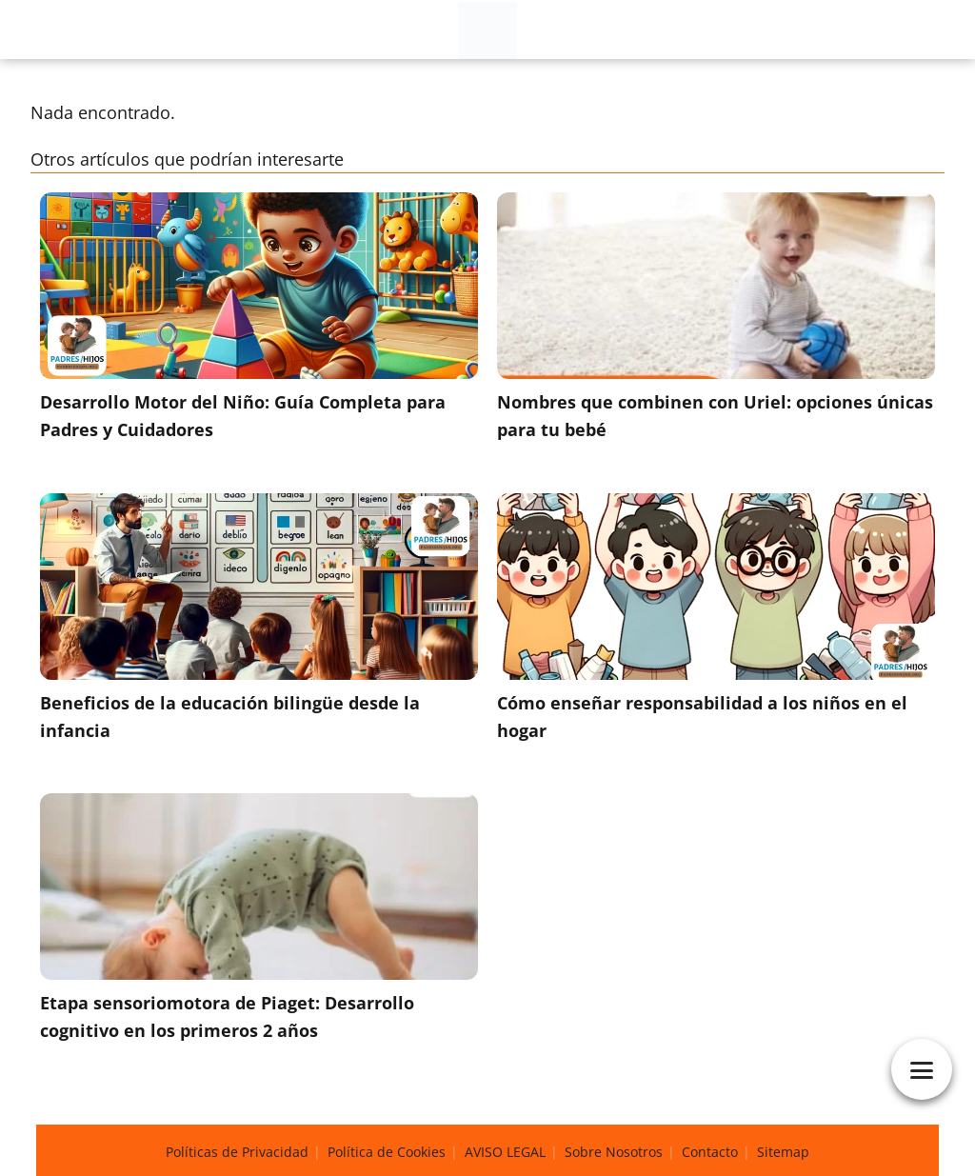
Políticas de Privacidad (237, 1152)
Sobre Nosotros (614, 1152)
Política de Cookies (387, 1152)
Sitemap (783, 1152)
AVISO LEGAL (505, 1152)
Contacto (710, 1152)
